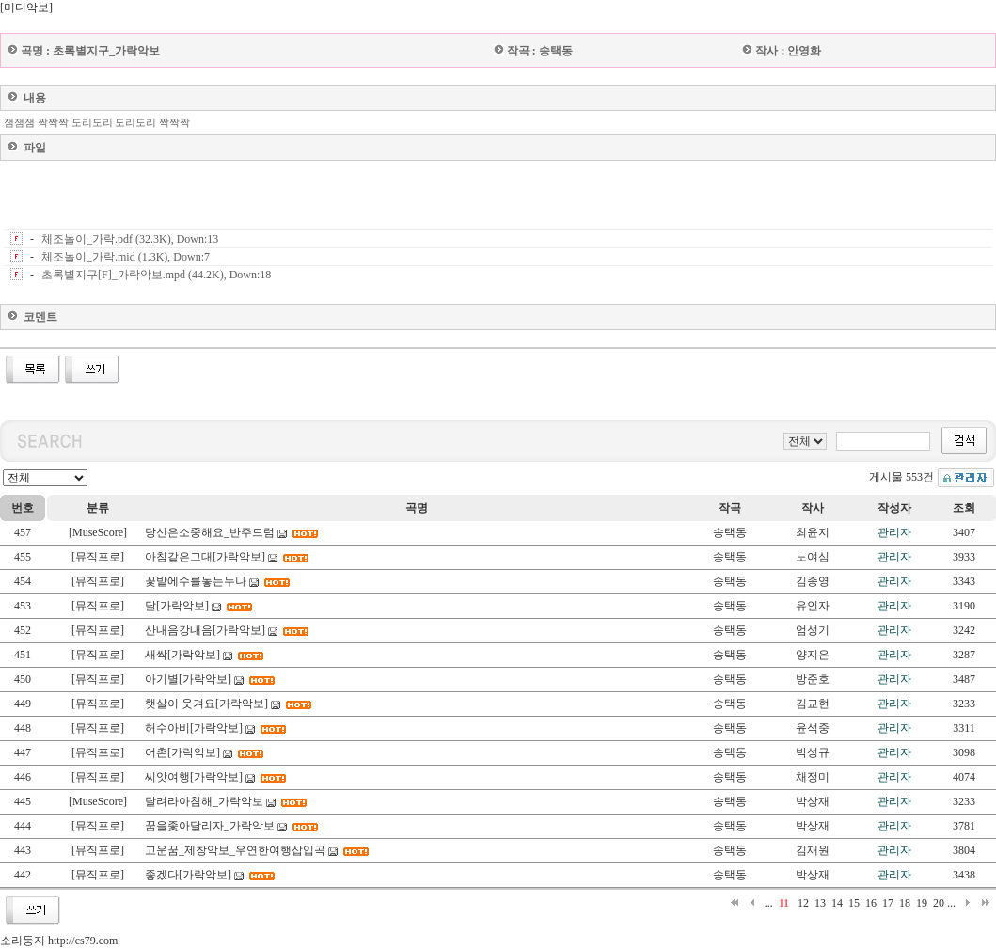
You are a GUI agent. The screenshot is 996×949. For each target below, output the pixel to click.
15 (854, 902)
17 (887, 902)
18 (904, 902)
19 (921, 902)
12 (803, 902)
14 (837, 902)
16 (870, 902)
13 (820, 902)
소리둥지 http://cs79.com (59, 940)
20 (938, 902)
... (769, 902)
